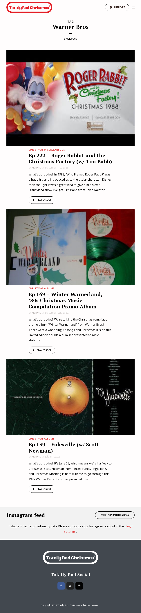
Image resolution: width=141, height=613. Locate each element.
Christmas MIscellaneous (47, 149)
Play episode (41, 200)
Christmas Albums (41, 288)
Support (119, 7)
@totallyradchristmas (115, 515)
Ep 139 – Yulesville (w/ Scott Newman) (64, 447)
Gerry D (36, 167)
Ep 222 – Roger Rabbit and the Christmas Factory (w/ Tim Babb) (70, 158)
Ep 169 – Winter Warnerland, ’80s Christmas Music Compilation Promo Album (65, 300)
